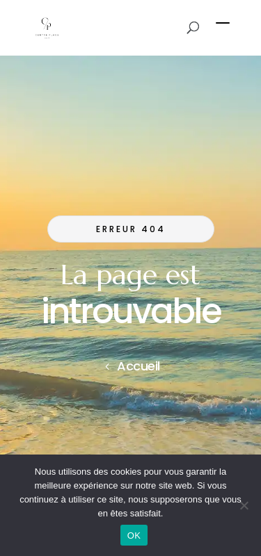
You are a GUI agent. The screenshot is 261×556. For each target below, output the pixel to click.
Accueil (138, 366)
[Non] (244, 505)
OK (134, 535)
